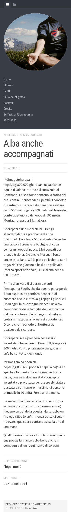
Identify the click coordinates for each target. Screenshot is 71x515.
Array (33, 508)
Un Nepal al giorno (14, 97)
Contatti (8, 103)
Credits (8, 108)
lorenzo (36, 135)
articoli (14, 168)
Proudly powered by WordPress (28, 504)
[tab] (7, 5)
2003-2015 (10, 120)
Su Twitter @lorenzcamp (18, 114)
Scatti (7, 91)
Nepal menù (12, 466)
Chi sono (9, 85)
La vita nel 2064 (15, 483)
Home (7, 79)
